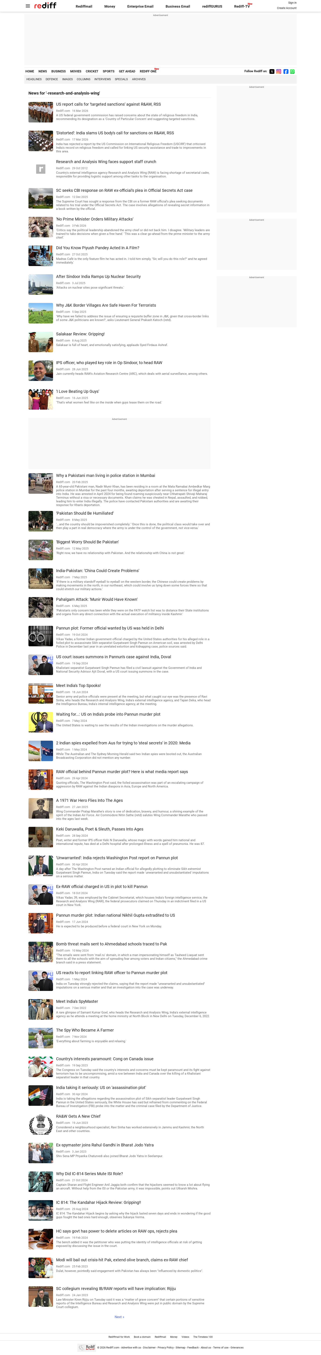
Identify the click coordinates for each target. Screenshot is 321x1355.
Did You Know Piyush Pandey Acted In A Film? (97, 248)
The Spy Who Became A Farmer (85, 1030)
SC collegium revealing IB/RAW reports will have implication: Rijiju (116, 1288)
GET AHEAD (127, 71)
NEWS (42, 71)
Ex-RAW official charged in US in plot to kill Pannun (102, 886)
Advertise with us (131, 1347)
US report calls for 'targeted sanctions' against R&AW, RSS (108, 104)
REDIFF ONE (148, 71)
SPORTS (108, 71)
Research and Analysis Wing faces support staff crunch (106, 161)
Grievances (237, 1347)
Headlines (34, 79)
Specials (121, 79)
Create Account (287, 8)
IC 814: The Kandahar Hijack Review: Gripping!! (98, 1202)
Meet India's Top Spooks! (78, 685)
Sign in (292, 2)
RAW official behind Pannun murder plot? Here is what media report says (122, 771)
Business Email (178, 6)
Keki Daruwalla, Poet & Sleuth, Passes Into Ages (99, 829)
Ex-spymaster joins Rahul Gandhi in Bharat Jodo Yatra (105, 1145)
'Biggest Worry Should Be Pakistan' (87, 542)
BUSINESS (58, 71)
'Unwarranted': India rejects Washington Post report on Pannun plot (117, 858)
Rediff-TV (242, 6)
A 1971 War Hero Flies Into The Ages (89, 800)
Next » (119, 1317)
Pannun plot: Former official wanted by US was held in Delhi (110, 628)
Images (67, 79)
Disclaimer (149, 1347)
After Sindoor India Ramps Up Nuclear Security (98, 276)
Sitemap (180, 1347)
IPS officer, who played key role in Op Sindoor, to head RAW (109, 362)
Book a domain (142, 1337)
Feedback (193, 1347)
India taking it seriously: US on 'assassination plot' (101, 1087)
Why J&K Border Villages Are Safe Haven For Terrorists (106, 305)
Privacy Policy (166, 1347)
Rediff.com (112, 1347)
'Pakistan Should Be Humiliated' (85, 513)
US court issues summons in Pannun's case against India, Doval (113, 657)
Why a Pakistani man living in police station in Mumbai (105, 475)
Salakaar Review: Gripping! (80, 334)
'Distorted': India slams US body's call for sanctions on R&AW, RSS (115, 133)
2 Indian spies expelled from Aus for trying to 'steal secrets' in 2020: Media (123, 743)
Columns (83, 79)
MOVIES (75, 71)
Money (109, 6)
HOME (29, 71)
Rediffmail (84, 6)
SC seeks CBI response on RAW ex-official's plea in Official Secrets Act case (124, 190)
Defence (52, 79)
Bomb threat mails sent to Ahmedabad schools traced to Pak (111, 944)
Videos (185, 1337)
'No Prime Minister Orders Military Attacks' (94, 219)
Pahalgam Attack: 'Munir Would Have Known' (97, 599)
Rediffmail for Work (119, 1337)
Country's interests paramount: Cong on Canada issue (105, 1059)
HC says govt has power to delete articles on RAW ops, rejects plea (116, 1231)
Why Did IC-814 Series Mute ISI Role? (89, 1173)
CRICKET (92, 71)
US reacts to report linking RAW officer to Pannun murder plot (111, 972)
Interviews (102, 79)
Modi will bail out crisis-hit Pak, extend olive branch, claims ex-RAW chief (122, 1260)
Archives (139, 79)
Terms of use (220, 1347)
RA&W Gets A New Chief (78, 1116)
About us (206, 1347)
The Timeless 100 (203, 1337)
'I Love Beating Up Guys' (77, 391)
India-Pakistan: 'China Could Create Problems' (97, 570)
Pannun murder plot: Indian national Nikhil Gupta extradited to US (115, 915)
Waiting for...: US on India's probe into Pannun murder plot (108, 714)
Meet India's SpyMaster (77, 1001)
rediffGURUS (212, 6)
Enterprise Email (140, 6)
